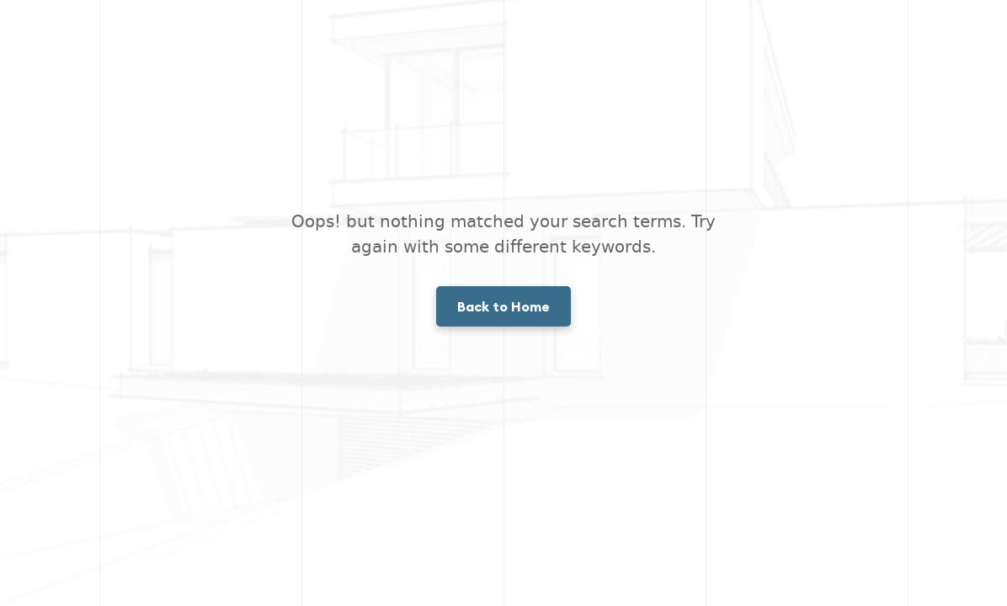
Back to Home (503, 306)
